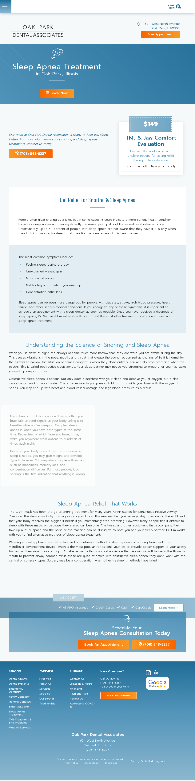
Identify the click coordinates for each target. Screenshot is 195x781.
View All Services (20, 728)
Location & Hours (81, 684)
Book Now (57, 93)
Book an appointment (103, 645)
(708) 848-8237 (30, 153)
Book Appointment (160, 34)
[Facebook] (148, 674)
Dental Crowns (18, 679)
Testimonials (47, 704)
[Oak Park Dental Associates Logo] (94, 7)
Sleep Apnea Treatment (17, 714)
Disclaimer (111, 764)
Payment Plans (79, 694)
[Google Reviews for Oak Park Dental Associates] (157, 684)
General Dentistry (20, 702)
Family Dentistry (19, 697)
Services (44, 689)
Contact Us (77, 679)
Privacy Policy (70, 764)
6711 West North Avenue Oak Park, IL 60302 (162, 26)
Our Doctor (46, 699)
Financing (76, 689)
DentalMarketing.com (153, 762)
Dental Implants (19, 684)
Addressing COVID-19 (82, 706)
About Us (45, 684)
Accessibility (91, 764)
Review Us (76, 699)
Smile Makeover (19, 707)
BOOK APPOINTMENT (118, 696)
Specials (44, 694)
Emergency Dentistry (16, 691)
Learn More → (168, 611)
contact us (34, 144)
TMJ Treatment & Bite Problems (20, 722)
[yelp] (156, 674)
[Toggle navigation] (5, 6)
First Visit (45, 679)
